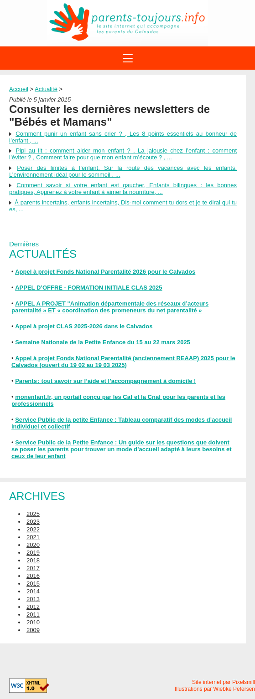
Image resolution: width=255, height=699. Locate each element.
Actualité (46, 89)
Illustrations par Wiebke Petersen (215, 689)
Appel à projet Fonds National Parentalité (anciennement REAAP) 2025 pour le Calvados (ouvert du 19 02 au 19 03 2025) (123, 361)
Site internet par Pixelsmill (223, 682)
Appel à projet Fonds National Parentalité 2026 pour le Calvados (105, 271)
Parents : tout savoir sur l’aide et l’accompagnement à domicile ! (105, 381)
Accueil (18, 89)
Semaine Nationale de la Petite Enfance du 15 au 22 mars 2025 (102, 342)
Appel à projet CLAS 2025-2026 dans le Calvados (83, 326)
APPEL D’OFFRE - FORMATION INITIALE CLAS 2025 (88, 287)
